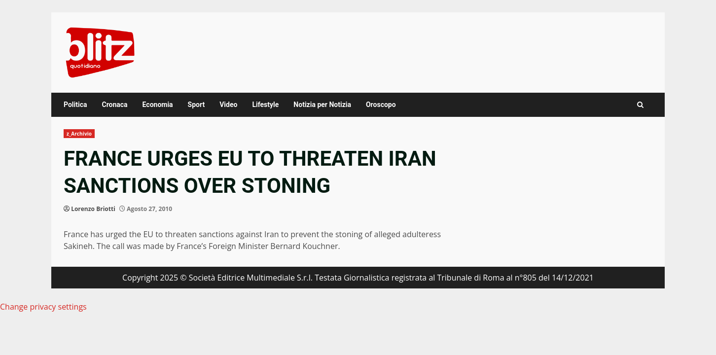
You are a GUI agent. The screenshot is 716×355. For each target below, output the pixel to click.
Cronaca (114, 104)
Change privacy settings (43, 306)
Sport (196, 104)
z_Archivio (79, 133)
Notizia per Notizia (322, 104)
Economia (158, 104)
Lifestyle (265, 104)
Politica (75, 104)
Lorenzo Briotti (93, 209)
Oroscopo (381, 104)
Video (228, 104)
